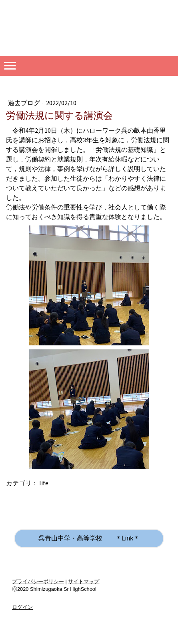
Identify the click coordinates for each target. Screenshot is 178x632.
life (43, 483)
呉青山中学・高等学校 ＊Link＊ (89, 538)
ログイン (22, 607)
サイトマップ (83, 581)
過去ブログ (24, 103)
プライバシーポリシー (38, 581)
